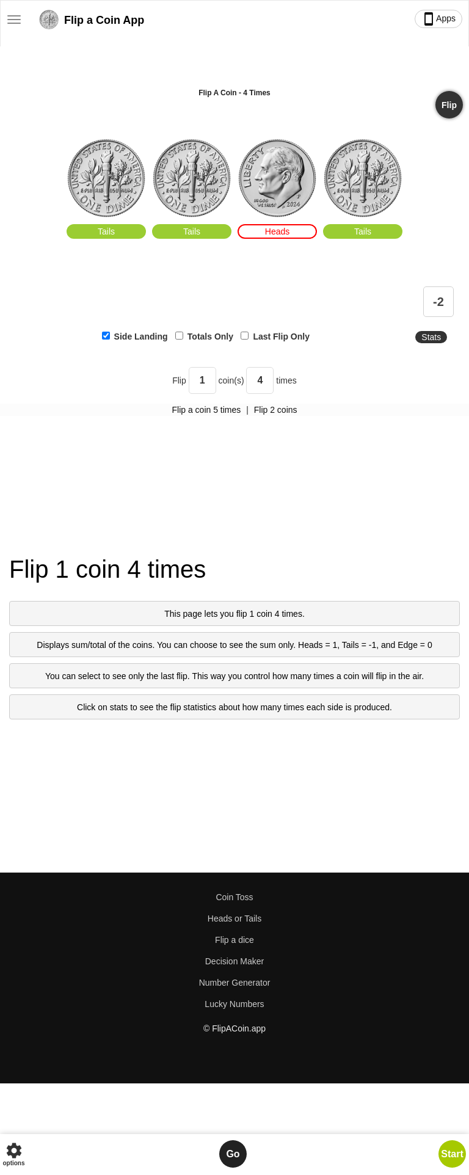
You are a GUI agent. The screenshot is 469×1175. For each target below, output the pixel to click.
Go (232, 1154)
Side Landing (141, 336)
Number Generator (235, 983)
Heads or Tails (234, 918)
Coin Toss (234, 897)
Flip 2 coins (275, 410)
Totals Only (210, 336)
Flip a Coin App (90, 22)
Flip (449, 105)
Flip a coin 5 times (206, 410)
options (13, 1153)
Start (452, 1154)
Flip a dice (234, 940)
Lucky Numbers (234, 1004)
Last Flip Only (281, 336)
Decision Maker (234, 961)
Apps (438, 19)
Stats (431, 337)
